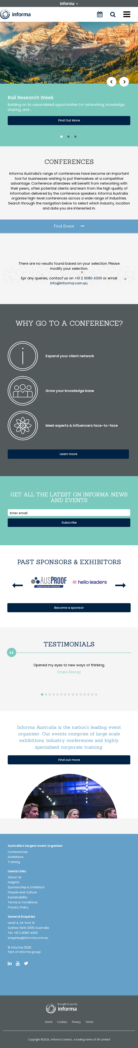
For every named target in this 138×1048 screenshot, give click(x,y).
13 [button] (88, 694)
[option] (69, 84)
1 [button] (61, 137)
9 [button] (73, 694)
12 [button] (84, 694)
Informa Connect (61, 1039)
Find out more (69, 759)
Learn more (68, 454)
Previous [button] (111, 83)
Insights (13, 882)
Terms (89, 1021)
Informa (18, 14)
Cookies (62, 1021)
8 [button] (69, 694)
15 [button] (96, 694)
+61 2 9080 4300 (88, 278)
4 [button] (53, 694)
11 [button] (81, 694)
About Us (14, 877)
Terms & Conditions (22, 902)
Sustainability (18, 897)
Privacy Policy (18, 907)
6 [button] (61, 694)
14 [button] (92, 694)
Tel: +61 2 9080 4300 (23, 932)
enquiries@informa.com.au (28, 937)
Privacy (76, 1021)
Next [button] (124, 83)
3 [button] (75, 137)
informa (69, 3)
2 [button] (68, 137)
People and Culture (22, 892)
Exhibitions (16, 857)
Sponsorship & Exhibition (26, 887)
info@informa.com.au (68, 283)
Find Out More (69, 120)
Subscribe (69, 523)
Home (48, 1021)
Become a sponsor (69, 607)
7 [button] (65, 694)
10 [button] (77, 694)
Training (14, 862)
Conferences (18, 852)
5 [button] (57, 694)
